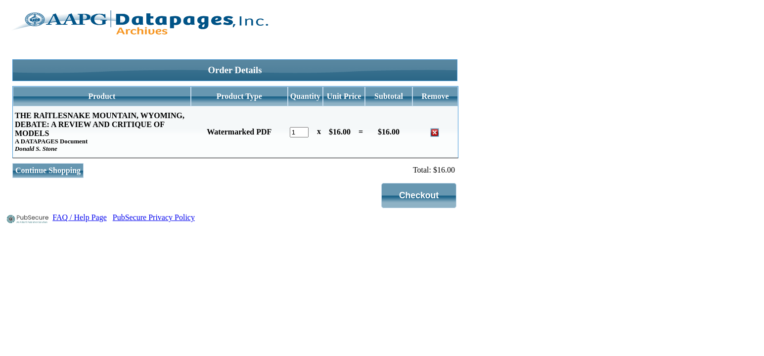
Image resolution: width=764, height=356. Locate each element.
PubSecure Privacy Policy (154, 217)
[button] (419, 195)
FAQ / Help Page (79, 217)
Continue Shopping (48, 170)
